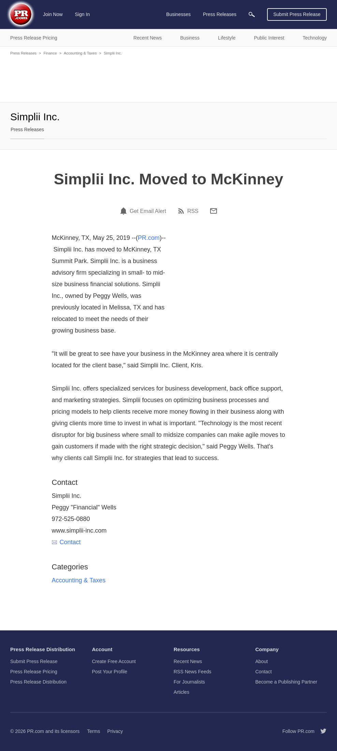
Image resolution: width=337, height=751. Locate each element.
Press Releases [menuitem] (219, 14)
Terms (93, 731)
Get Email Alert (148, 211)
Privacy (115, 731)
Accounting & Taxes (80, 53)
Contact (66, 542)
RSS (193, 211)
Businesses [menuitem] (178, 14)
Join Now (53, 14)
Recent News (188, 661)
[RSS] (182, 211)
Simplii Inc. (113, 53)
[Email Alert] (124, 211)
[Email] (213, 211)
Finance (50, 53)
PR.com (149, 237)
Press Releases (23, 53)
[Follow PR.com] (320, 731)
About (261, 661)
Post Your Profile (110, 671)
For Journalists (189, 682)
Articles (181, 692)
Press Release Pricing (33, 671)
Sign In (82, 14)
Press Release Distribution (38, 682)
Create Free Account (114, 661)
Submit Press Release (297, 14)
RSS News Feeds (192, 671)
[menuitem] (252, 14)
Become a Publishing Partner (286, 682)
